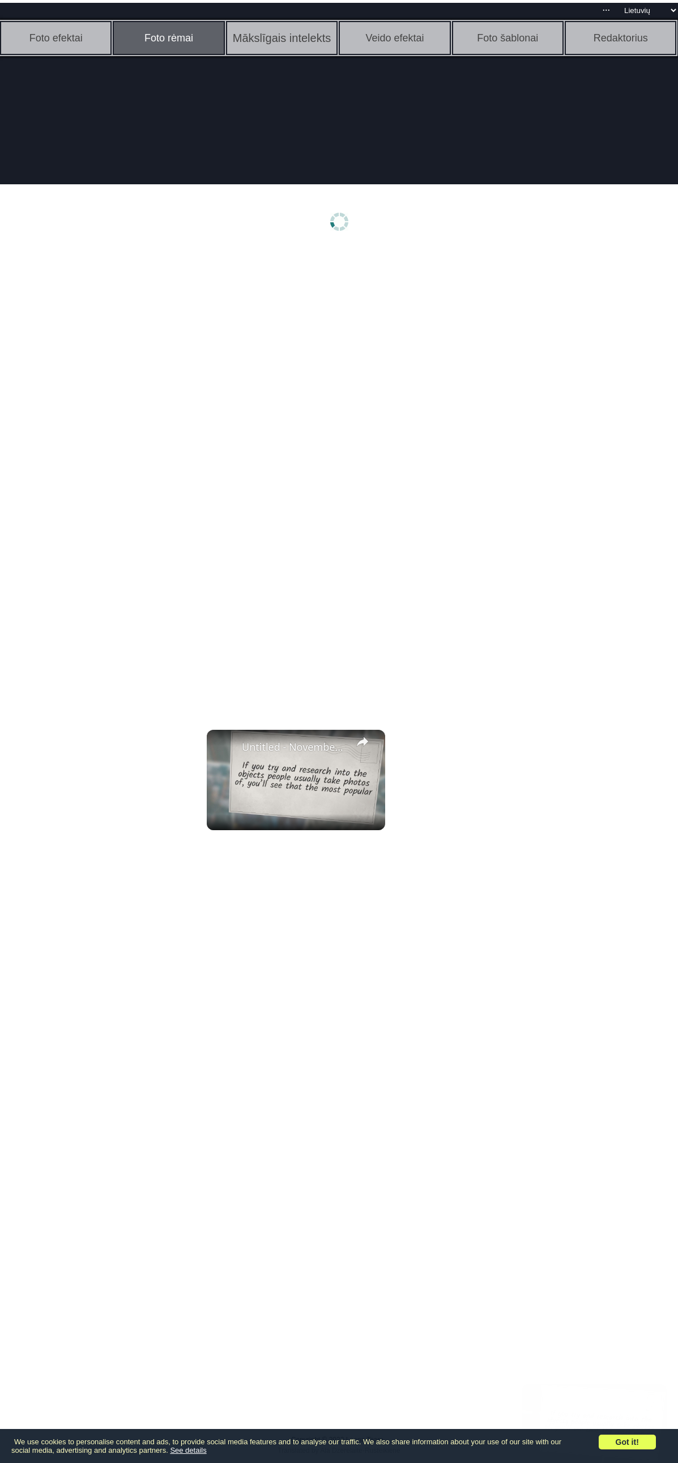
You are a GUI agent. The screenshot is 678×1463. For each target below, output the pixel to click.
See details (188, 1450)
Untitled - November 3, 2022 (294, 747)
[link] (225, 748)
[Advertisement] (88, 429)
